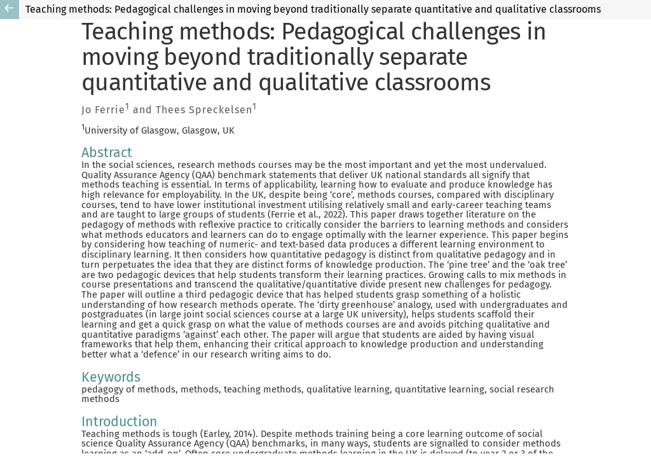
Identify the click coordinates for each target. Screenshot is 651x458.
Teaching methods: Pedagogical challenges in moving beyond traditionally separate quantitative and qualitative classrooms (313, 9)
